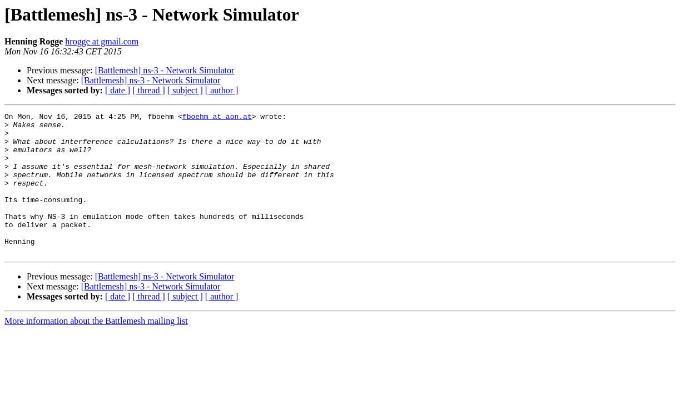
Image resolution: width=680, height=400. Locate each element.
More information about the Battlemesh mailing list (96, 349)
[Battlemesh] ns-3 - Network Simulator (165, 70)
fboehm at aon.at (217, 118)
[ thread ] (148, 90)
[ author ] (222, 90)
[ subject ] (185, 90)
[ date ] (117, 90)
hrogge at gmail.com (101, 41)
